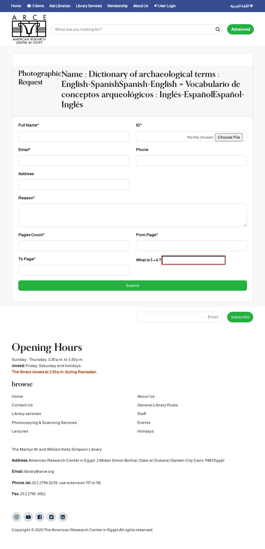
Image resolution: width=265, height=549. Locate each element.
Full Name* (28, 125)
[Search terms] (137, 29)
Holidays (145, 432)
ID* (139, 125)
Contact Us (22, 406)
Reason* (26, 198)
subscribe (240, 317)
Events (143, 423)
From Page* (147, 234)
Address (26, 173)
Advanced (240, 29)
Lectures (20, 432)
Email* (24, 149)
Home (17, 397)
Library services (26, 415)
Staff (141, 415)
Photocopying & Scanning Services (44, 423)
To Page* (27, 259)
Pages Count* (31, 234)
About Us (146, 397)
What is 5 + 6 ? (148, 260)
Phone (142, 149)
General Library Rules (157, 406)
